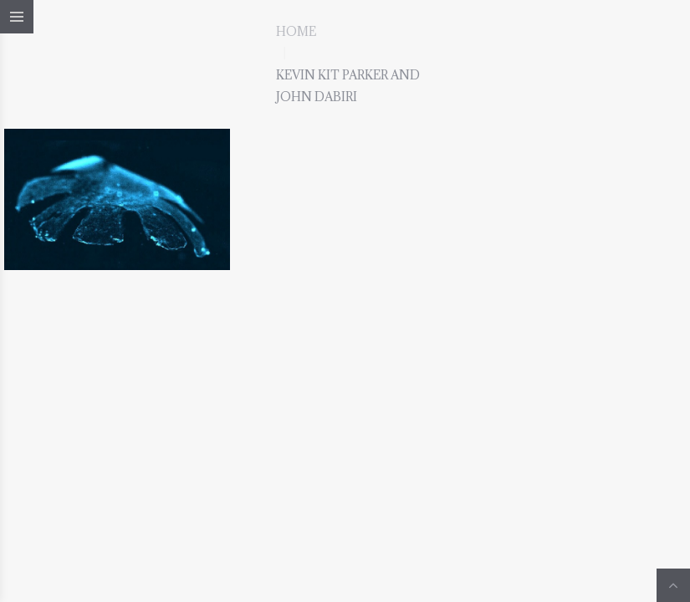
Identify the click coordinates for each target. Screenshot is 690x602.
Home (296, 31)
